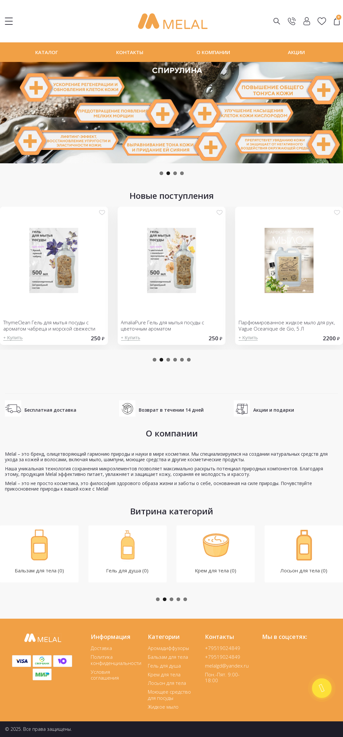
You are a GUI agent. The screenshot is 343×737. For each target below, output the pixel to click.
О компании (213, 52)
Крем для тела (164, 674)
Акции (296, 52)
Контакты (129, 52)
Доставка (101, 648)
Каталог (46, 52)
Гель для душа (164, 665)
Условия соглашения (105, 675)
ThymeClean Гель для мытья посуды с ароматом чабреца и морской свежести (49, 325)
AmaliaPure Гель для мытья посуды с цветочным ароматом (162, 325)
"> (337, 21)
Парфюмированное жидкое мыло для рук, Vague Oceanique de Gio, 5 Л (287, 325)
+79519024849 (222, 648)
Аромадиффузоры (168, 648)
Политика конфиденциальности (116, 660)
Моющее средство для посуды (169, 694)
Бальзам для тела (168, 657)
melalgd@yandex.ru (227, 665)
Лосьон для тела (167, 683)
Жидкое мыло (163, 706)
